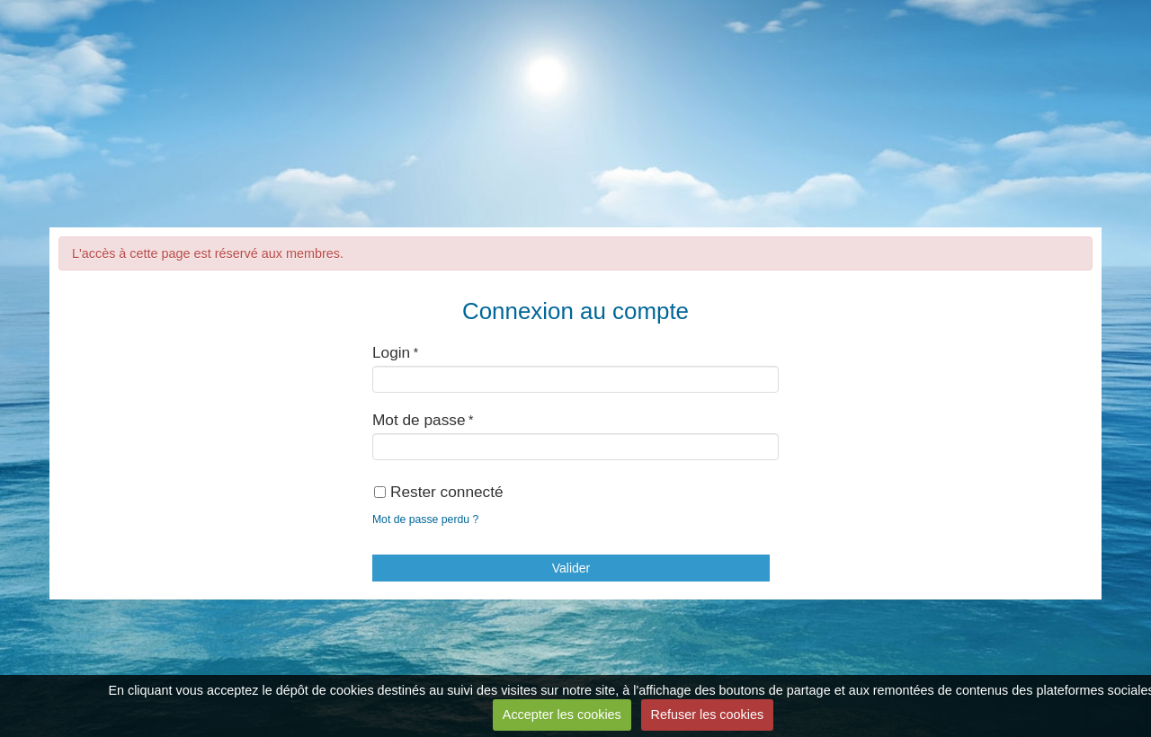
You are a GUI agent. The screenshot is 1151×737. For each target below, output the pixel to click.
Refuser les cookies (707, 714)
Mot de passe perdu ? (425, 519)
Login (391, 352)
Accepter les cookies (562, 714)
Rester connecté (439, 492)
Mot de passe (419, 420)
